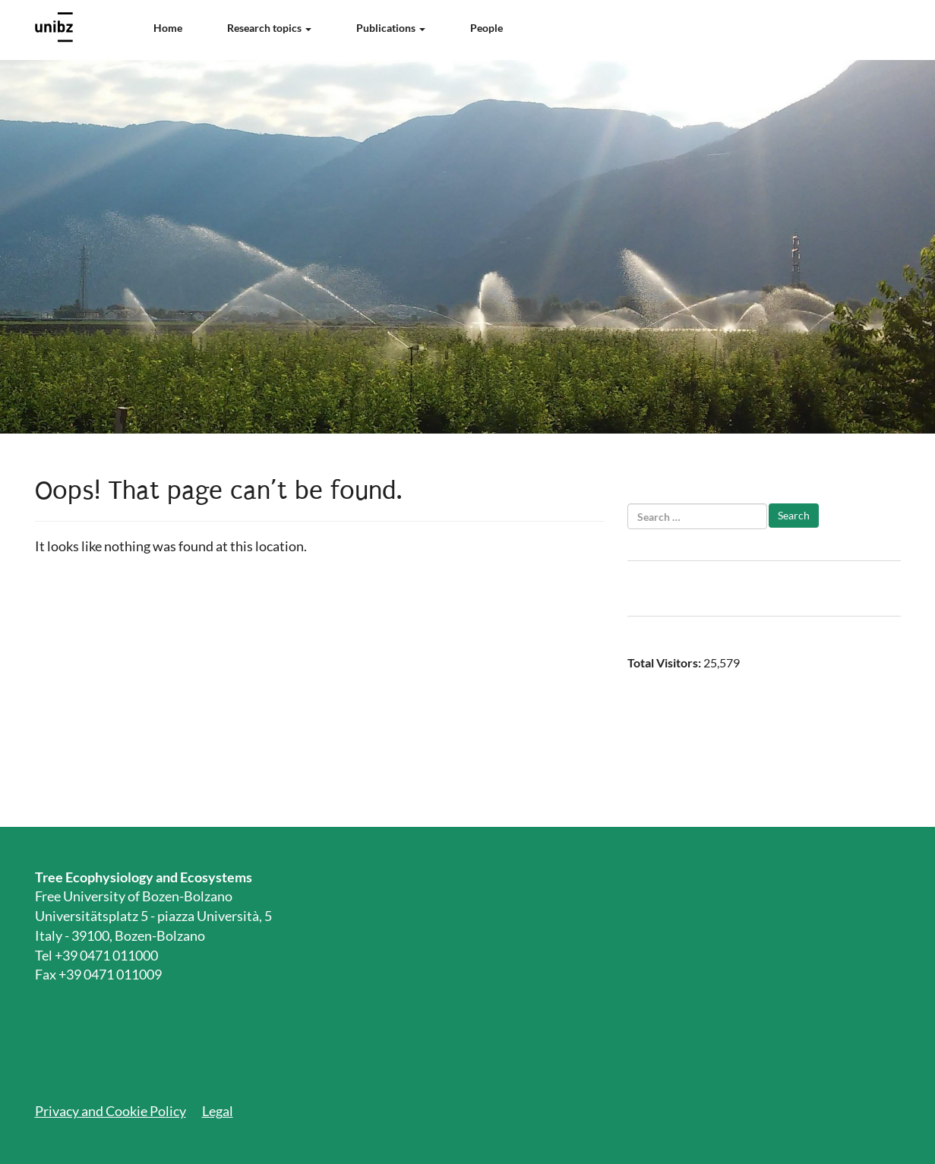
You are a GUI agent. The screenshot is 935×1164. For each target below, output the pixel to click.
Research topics (269, 27)
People (486, 27)
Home (167, 27)
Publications (390, 27)
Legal (217, 1110)
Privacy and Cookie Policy (110, 1110)
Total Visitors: (665, 662)
